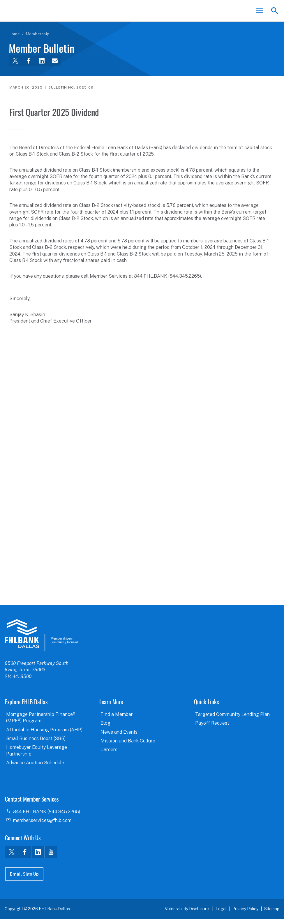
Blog (105, 723)
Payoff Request (212, 723)
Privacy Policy (245, 908)
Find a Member (116, 714)
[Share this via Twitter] (15, 60)
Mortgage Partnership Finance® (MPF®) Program (40, 717)
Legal (221, 908)
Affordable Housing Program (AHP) (44, 730)
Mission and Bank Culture (127, 741)
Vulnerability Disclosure (187, 908)
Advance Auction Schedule (35, 762)
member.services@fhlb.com (42, 820)
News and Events (118, 732)
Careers (108, 749)
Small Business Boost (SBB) (36, 738)
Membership (38, 34)
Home (14, 34)
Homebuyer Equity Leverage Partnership (36, 750)
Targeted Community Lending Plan (232, 714)
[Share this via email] (54, 60)
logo (41, 635)
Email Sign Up (24, 874)
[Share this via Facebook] (28, 60)
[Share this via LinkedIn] (41, 60)
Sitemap (271, 908)
